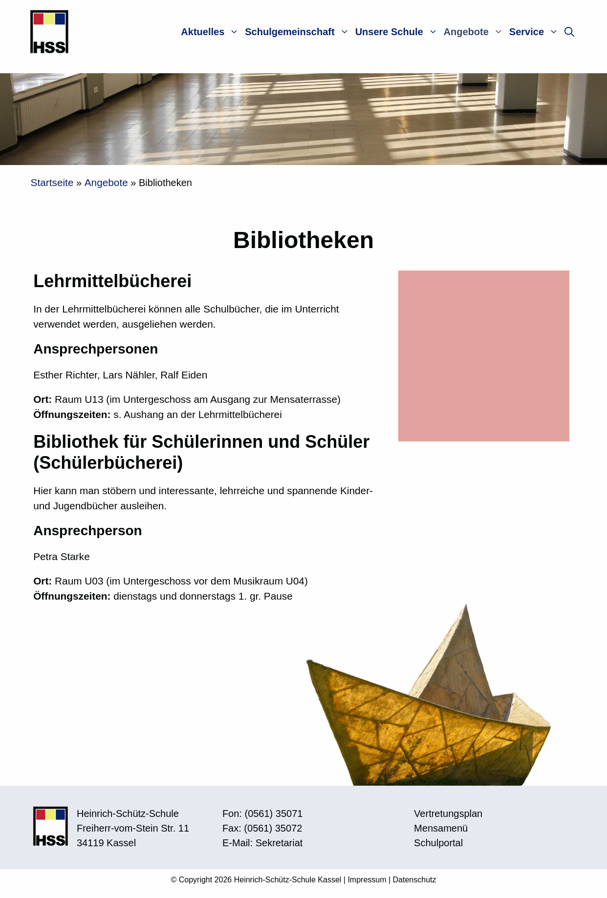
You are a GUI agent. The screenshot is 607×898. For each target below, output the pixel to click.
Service (535, 31)
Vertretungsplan (448, 813)
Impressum (366, 880)
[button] (569, 31)
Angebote (475, 31)
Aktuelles (211, 31)
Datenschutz (414, 880)
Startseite (52, 182)
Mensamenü (441, 828)
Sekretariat (279, 842)
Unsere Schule (398, 31)
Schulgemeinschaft (298, 31)
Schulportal (438, 842)
